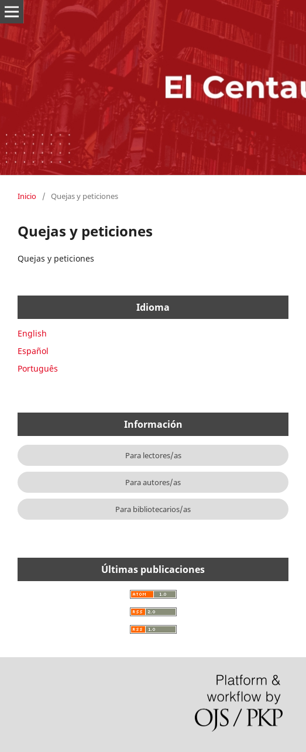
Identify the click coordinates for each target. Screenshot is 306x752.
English (32, 333)
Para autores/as (153, 482)
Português (38, 368)
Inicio (27, 196)
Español (33, 350)
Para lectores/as (153, 455)
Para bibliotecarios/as (153, 509)
